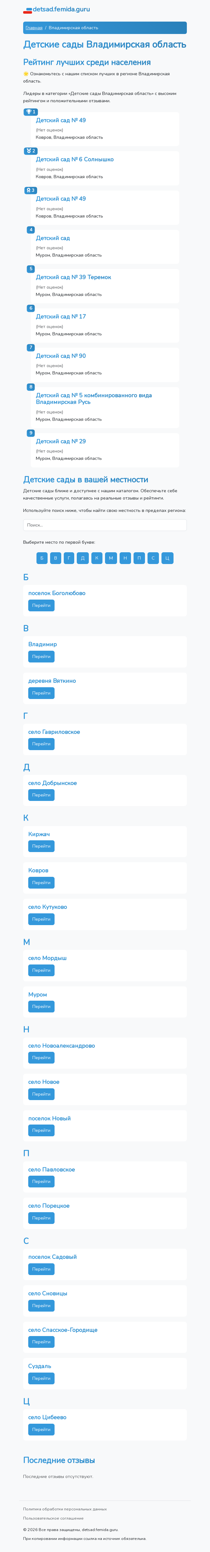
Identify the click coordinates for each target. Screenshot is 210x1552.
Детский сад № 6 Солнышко (75, 159)
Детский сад (53, 238)
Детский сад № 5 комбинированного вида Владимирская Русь (94, 399)
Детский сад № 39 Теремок (73, 277)
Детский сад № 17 (61, 316)
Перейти (41, 605)
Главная (34, 27)
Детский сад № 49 (61, 120)
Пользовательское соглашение (53, 1518)
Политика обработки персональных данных (65, 1509)
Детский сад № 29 (61, 441)
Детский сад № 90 (61, 356)
